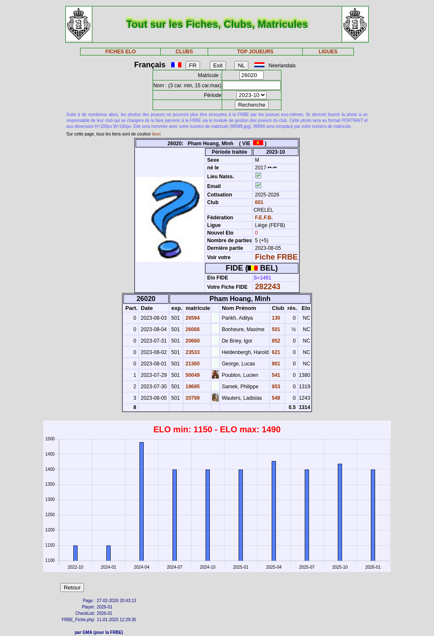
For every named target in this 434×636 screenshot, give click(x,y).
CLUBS (184, 52)
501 (275, 329)
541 (275, 375)
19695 (192, 387)
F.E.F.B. (264, 218)
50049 (192, 375)
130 (275, 318)
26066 (192, 329)
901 (275, 364)
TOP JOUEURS (255, 52)
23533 (192, 352)
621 (275, 352)
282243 (268, 286)
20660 (192, 341)
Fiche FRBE (276, 257)
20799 (192, 398)
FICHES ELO (120, 52)
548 (275, 398)
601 (258, 202)
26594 (192, 318)
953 (275, 387)
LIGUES (328, 52)
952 (275, 341)
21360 (192, 364)
